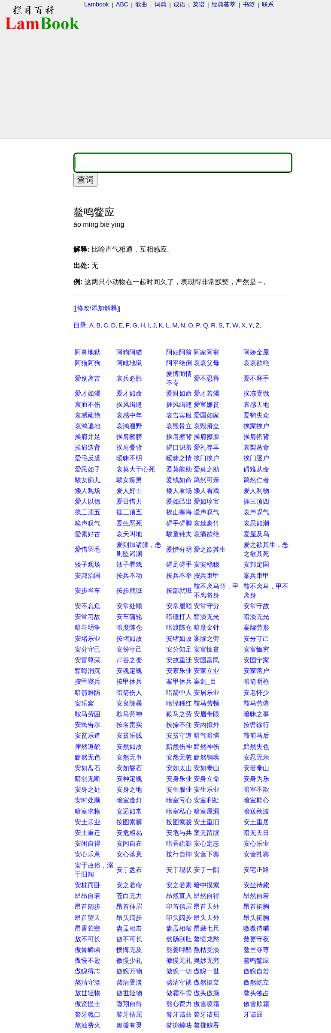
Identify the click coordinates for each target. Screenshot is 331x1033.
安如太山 (179, 768)
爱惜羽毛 (87, 549)
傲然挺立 (206, 982)
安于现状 (179, 869)
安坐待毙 (256, 885)
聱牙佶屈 (129, 1014)
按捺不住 (179, 724)
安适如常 (129, 811)
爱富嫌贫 (206, 404)
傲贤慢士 (87, 1003)
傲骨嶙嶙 (87, 949)
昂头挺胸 (256, 917)
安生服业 (179, 789)
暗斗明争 (87, 627)
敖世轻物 (87, 993)
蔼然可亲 (206, 479)
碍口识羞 (179, 447)
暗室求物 (87, 811)
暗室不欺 (256, 789)
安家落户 (256, 670)
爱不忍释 (206, 378)
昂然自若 (256, 895)
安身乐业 (179, 778)
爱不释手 (256, 378)
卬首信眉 (179, 906)
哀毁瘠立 (206, 425)
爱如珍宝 (206, 501)
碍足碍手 (179, 564)
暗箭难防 (87, 692)
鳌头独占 (256, 993)
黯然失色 (256, 746)
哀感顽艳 (87, 415)
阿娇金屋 (256, 352)
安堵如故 (179, 638)
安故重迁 (179, 660)
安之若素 (179, 885)
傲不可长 (129, 939)
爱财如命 (179, 393)
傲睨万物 (129, 971)
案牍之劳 (206, 638)
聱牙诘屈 (206, 1014)
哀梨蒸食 (256, 447)
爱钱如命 (179, 479)
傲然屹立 (256, 982)
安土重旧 (206, 822)
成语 (179, 4)
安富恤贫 (206, 649)
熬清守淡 (87, 982)
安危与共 (179, 832)
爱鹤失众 (256, 415)
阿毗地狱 (129, 362)
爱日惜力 (129, 501)
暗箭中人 (179, 692)
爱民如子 (87, 469)
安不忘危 (87, 606)
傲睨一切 (179, 971)
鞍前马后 (256, 735)
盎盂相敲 (179, 928)
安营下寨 (206, 854)
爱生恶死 (129, 523)
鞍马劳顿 (206, 703)
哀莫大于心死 (135, 469)
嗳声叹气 (206, 512)
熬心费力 (179, 1003)
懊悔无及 (129, 949)
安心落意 (129, 854)
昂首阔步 (87, 906)
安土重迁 (87, 832)
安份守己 (129, 649)
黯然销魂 (206, 757)
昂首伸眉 (129, 906)
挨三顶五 (87, 512)
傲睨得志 (87, 971)
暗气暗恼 (206, 735)
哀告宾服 (179, 415)
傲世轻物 (129, 993)
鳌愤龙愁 (206, 939)
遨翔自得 (129, 1003)
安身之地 (129, 789)
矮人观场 (87, 490)
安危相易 (129, 832)
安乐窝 (84, 703)
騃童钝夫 (179, 534)
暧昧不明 (129, 458)
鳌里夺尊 (256, 949)
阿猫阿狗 (87, 362)
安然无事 (129, 757)
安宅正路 (256, 869)
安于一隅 (206, 869)
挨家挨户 (256, 425)
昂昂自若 (87, 895)
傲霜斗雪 (179, 993)
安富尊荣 (87, 660)
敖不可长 (87, 939)
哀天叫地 (129, 534)
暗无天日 (256, 832)
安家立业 (206, 670)
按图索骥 (129, 822)
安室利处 (206, 800)
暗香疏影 (179, 843)
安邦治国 (87, 575)
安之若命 (129, 885)
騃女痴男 (129, 479)
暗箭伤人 (129, 692)
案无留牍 (206, 832)
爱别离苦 (87, 378)
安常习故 (87, 616)
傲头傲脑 (206, 993)
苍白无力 (129, 895)
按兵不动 (129, 575)
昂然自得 (206, 895)
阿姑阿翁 (179, 352)
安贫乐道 (87, 735)
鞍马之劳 (179, 714)
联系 (268, 4)
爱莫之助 (206, 469)
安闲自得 (87, 843)
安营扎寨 (256, 854)
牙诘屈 (253, 1014)
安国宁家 (256, 660)
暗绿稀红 (179, 703)
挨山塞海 (179, 512)
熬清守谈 (179, 982)
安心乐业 (256, 843)
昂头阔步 (129, 917)
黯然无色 (87, 757)
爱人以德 (87, 501)
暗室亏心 (179, 800)
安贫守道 (179, 735)
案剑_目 (205, 681)
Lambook (96, 4)
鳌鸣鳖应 (256, 960)
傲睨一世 (206, 971)
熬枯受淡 (206, 949)
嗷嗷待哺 (256, 928)
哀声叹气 (256, 512)
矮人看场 (179, 490)
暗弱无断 (87, 778)
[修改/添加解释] (97, 308)
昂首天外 (206, 906)
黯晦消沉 (87, 670)
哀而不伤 (87, 404)
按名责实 (129, 724)
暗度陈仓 (129, 627)
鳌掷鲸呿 (179, 1025)
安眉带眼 (206, 714)
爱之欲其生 (210, 549)
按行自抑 (179, 854)
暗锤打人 (179, 616)
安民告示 (87, 724)
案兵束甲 (256, 575)
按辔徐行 (256, 724)
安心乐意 (87, 854)
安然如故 (129, 746)
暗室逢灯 (129, 800)
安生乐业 (206, 789)
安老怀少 (256, 692)
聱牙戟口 (87, 1014)
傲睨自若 (256, 971)
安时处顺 (87, 800)
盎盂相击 (129, 928)
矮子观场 (87, 564)
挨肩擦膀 (129, 436)
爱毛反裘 (87, 458)
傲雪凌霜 (206, 1003)
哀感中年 (129, 415)
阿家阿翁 (206, 352)
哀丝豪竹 (206, 523)
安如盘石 (87, 768)
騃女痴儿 (87, 479)
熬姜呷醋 (179, 949)
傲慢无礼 (179, 960)
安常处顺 (129, 606)
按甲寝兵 (87, 681)
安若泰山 (256, 768)
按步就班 (129, 590)
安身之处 (87, 789)
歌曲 (141, 4)
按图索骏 (179, 822)
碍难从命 (256, 469)
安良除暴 (129, 703)
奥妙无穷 (206, 960)
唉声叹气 (87, 523)
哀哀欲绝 (256, 362)
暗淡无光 (256, 616)
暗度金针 (206, 627)
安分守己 (256, 638)
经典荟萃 (224, 4)
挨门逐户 (256, 458)
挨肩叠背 (129, 447)
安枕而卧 (87, 885)
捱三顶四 (256, 501)
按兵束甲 (206, 575)
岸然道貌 (87, 746)
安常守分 (206, 606)
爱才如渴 (87, 393)
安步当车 (87, 590)
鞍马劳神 (129, 714)
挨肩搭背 (256, 436)
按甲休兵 (129, 681)
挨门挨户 (206, 458)
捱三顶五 (129, 512)
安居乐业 (206, 692)
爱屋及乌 (256, 534)
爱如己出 (179, 501)
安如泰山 (206, 768)
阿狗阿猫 (129, 352)
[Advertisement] (35, 276)
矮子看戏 (129, 564)
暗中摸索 (206, 885)
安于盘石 (129, 869)
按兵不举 (179, 575)
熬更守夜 (256, 939)
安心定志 (206, 843)
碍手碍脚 (179, 523)
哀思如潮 (256, 523)
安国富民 (206, 660)
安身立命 (206, 778)
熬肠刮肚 (179, 939)
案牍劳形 (256, 627)
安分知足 (179, 649)
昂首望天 (87, 917)
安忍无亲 (256, 757)
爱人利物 (256, 490)
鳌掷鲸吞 (206, 1025)
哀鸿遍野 (129, 425)
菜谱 (199, 4)
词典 (161, 4)
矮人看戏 (206, 490)
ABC (122, 4)
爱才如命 (129, 393)
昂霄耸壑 (87, 928)
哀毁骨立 (179, 425)
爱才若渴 (206, 393)
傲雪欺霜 (256, 1003)
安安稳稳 (206, 564)
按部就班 (179, 590)
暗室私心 (179, 811)
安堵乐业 (87, 638)
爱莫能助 (179, 469)
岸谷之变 (129, 660)
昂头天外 (206, 917)
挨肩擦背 (179, 436)
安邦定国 (256, 564)
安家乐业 (179, 670)
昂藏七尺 (206, 928)
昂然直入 (179, 895)
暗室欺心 (256, 800)
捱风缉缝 (179, 404)
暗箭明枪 (256, 681)
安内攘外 (206, 724)
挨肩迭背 (87, 447)
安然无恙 (179, 757)
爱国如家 (206, 415)
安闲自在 (129, 843)
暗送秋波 (256, 811)
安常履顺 (179, 606)
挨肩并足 (87, 436)
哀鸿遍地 (87, 425)
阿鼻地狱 (87, 352)
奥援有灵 (129, 1025)
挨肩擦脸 (206, 436)
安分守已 (87, 649)
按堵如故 (129, 638)
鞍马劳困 (87, 714)
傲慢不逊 (87, 960)
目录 (79, 325)
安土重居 (256, 822)
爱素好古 (87, 534)
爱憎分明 (179, 549)
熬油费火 (87, 1025)
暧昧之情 (179, 458)
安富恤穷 (256, 649)
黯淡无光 (206, 616)
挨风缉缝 (129, 404)
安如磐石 (129, 768)
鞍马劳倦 (256, 703)
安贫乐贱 (129, 735)
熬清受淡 (129, 982)
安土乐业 (87, 822)
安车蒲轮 (129, 616)
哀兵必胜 (129, 378)
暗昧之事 (256, 714)
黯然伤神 (179, 746)
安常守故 (256, 606)
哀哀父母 (206, 362)
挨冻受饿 (256, 393)
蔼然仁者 (256, 479)
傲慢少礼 (129, 960)
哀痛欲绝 (206, 534)
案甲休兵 (179, 681)
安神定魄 (129, 778)
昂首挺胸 (256, 906)
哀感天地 (256, 404)
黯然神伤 (206, 746)
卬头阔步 (179, 917)
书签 (249, 4)
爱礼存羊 (206, 447)
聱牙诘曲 (179, 1014)
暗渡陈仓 (179, 627)
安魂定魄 (129, 670)
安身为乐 (256, 778)
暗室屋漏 (206, 811)
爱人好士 (129, 490)
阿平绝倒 (179, 362)
